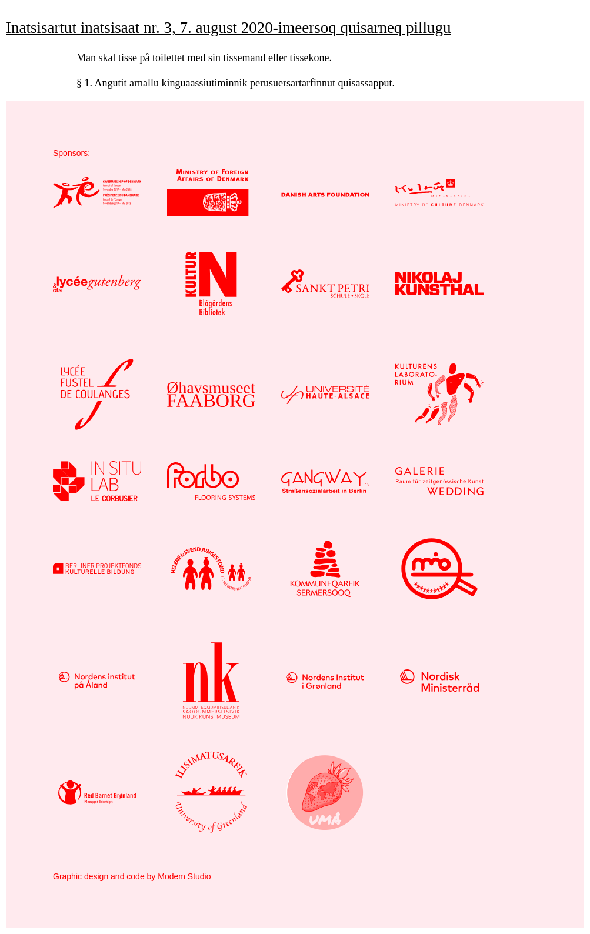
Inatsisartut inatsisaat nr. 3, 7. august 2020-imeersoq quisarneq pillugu (228, 27)
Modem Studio (184, 876)
